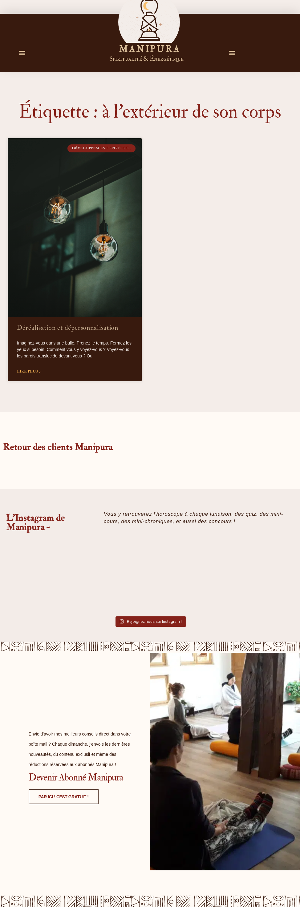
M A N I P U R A (149, 49)
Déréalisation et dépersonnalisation (67, 328)
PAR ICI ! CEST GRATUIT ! (56, 847)
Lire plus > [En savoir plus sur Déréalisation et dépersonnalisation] (29, 371)
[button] (22, 52)
